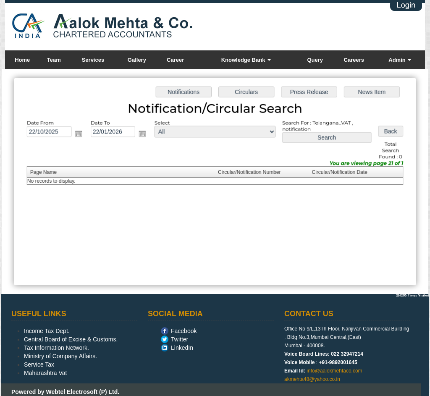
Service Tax (39, 364)
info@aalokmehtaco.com (334, 371)
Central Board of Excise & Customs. (71, 339)
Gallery (137, 60)
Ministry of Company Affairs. (60, 356)
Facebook (184, 331)
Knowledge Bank (246, 60)
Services (93, 60)
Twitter (179, 339)
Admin (399, 60)
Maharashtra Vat (45, 373)
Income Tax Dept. (47, 331)
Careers (354, 60)
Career (175, 60)
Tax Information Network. (56, 347)
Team (54, 60)
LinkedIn (182, 347)
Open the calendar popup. (81, 134)
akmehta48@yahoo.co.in (312, 379)
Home (22, 60)
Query (315, 60)
